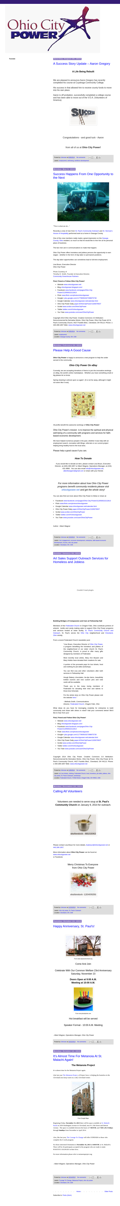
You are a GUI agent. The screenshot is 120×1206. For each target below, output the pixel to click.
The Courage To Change (75, 1137)
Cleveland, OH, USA (66, 545)
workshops (77, 775)
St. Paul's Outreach (67, 775)
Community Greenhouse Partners (65, 276)
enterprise (89, 540)
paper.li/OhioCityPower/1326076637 (87, 304)
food (87, 773)
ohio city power (73, 542)
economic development (78, 540)
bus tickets (64, 773)
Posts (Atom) (67, 1195)
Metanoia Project (77, 1180)
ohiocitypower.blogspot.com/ (71, 287)
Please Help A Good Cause (72, 350)
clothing (71, 773)
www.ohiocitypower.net (76, 325)
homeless (93, 773)
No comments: (81, 157)
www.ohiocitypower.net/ (72, 284)
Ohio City (84, 633)
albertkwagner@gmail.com (73, 471)
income (65, 542)
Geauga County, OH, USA (68, 336)
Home (79, 1191)
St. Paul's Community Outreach (87, 231)
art (60, 773)
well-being (70, 160)
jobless (105, 773)
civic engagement (64, 540)
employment (63, 160)
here (74, 697)
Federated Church (72, 626)
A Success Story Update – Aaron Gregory (81, 63)
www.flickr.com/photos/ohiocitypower (75, 295)
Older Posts (109, 1191)
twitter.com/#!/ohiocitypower (73, 309)
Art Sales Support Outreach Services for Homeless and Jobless (80, 560)
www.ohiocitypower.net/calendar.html (84, 301)
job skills (99, 773)
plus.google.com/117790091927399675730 (80, 298)
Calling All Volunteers (67, 791)
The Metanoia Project (70, 1075)
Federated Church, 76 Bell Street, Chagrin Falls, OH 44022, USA (80, 778)
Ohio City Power (96, 644)
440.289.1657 (58, 847)
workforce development (81, 160)
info (87, 468)
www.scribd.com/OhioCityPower (74, 306)
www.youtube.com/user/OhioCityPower (79, 312)
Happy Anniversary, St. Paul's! (73, 926)
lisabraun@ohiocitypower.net (97, 845)
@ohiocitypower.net (96, 468)
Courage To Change (65, 1180)
